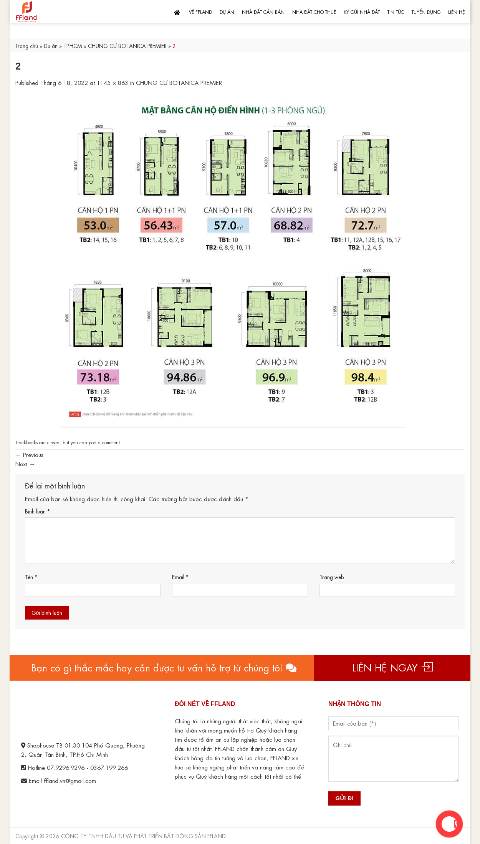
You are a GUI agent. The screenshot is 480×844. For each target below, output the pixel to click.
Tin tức (395, 11)
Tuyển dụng (426, 11)
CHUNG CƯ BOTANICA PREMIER (127, 45)
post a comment (104, 442)
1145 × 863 (112, 82)
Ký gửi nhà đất (362, 11)
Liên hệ (456, 11)
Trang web (331, 576)
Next (25, 463)
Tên (31, 576)
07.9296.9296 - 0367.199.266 (87, 767)
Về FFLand (200, 11)
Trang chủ (26, 45)
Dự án (227, 11)
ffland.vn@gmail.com (70, 780)
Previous (29, 454)
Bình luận (37, 511)
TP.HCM (72, 45)
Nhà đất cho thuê (314, 11)
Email (180, 576)
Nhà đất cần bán (263, 11)
